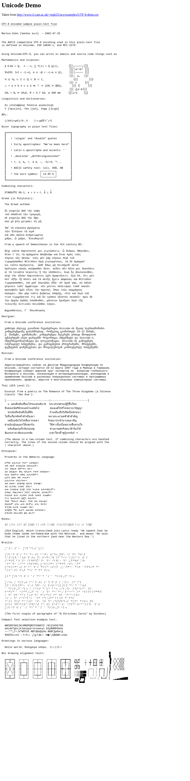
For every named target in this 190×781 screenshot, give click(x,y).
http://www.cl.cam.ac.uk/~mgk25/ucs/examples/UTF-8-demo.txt (57, 14)
